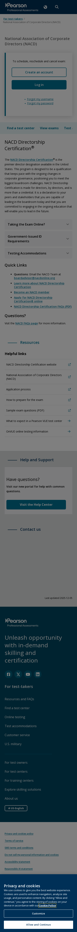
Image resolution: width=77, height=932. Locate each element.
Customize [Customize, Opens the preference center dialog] (38, 913)
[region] (38, 903)
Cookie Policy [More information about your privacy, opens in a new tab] (47, 905)
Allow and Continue (38, 924)
